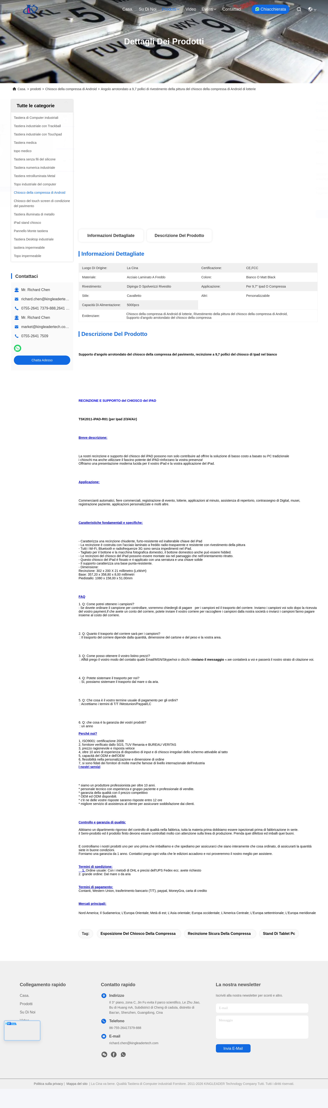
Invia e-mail (233, 1068)
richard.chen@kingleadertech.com (49, 299)
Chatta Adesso (41, 360)
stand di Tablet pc (279, 953)
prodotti (171, 9)
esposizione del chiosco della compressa (138, 953)
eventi (209, 9)
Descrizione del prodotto (179, 235)
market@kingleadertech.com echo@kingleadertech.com (68, 327)
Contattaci (231, 9)
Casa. (127, 9)
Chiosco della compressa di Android (71, 89)
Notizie (25, 1048)
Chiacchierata (270, 9)
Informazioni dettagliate (111, 235)
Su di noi (147, 9)
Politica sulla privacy (48, 1103)
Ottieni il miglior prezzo (240, 214)
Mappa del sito (77, 1103)
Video (191, 9)
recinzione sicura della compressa (219, 953)
